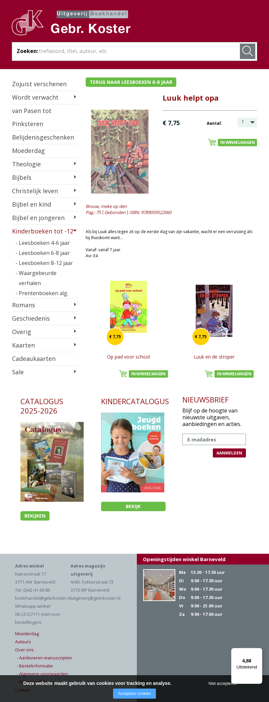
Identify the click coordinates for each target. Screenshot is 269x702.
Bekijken (35, 515)
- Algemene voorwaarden (42, 674)
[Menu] (258, 652)
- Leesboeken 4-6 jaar (42, 243)
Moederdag (28, 151)
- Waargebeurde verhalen (36, 278)
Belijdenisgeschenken (43, 137)
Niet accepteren (222, 683)
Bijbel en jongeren (38, 218)
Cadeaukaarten (34, 359)
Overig (21, 332)
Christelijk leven (35, 191)
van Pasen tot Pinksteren (32, 117)
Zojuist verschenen (39, 84)
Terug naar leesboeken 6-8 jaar (131, 82)
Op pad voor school (128, 357)
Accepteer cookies (134, 693)
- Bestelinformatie (35, 666)
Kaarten (23, 345)
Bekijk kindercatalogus (133, 507)
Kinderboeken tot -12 (42, 231)
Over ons (24, 650)
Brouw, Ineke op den (106, 206)
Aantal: (214, 123)
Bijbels (21, 177)
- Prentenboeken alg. (41, 293)
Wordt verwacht (35, 97)
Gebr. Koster (71, 24)
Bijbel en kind (31, 204)
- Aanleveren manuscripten (44, 658)
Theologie (26, 164)
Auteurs (23, 642)
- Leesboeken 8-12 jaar (44, 263)
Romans (23, 305)
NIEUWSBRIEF (205, 399)
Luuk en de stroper (214, 357)
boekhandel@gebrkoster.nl (43, 598)
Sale (18, 372)
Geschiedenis (31, 318)
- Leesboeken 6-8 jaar (42, 253)
